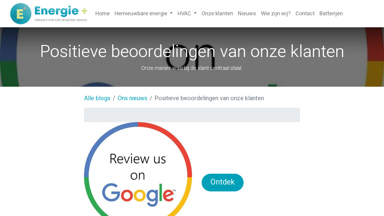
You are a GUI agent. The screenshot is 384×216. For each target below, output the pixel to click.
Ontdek (223, 182)
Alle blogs (97, 98)
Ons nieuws (132, 98)
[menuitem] (102, 13)
